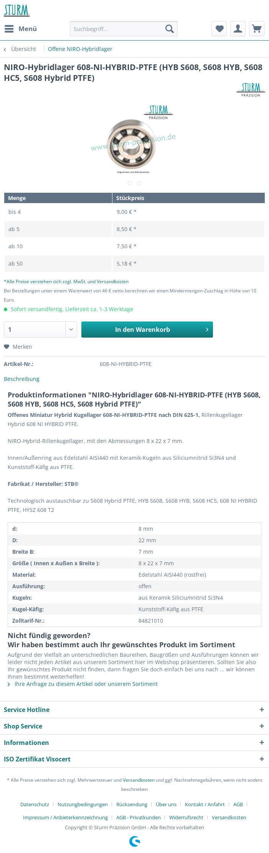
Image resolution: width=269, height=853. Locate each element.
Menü (21, 28)
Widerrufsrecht (186, 817)
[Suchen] (170, 28)
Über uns (166, 804)
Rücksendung (131, 804)
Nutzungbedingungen (83, 804)
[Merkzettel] (219, 28)
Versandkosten (139, 780)
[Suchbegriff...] (123, 28)
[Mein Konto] (238, 28)
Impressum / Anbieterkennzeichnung (65, 817)
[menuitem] (20, 28)
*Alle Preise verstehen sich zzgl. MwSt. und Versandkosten (66, 281)
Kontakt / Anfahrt (205, 804)
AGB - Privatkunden (138, 817)
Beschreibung (22, 378)
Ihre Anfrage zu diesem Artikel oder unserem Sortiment (83, 683)
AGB (238, 804)
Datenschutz (34, 804)
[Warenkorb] (256, 28)
